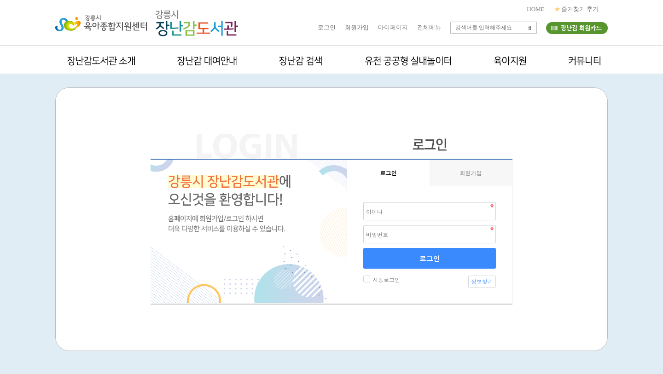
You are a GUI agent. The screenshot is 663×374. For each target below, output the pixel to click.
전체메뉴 (429, 27)
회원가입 (357, 27)
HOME (535, 9)
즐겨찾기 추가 (576, 9)
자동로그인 (385, 279)
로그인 (327, 27)
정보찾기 (482, 281)
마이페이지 (393, 27)
